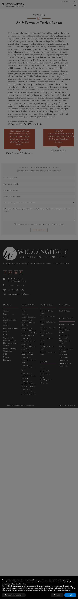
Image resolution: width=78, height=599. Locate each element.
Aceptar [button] (70, 595)
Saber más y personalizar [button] (13, 595)
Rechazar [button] (57, 595)
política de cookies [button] (20, 584)
